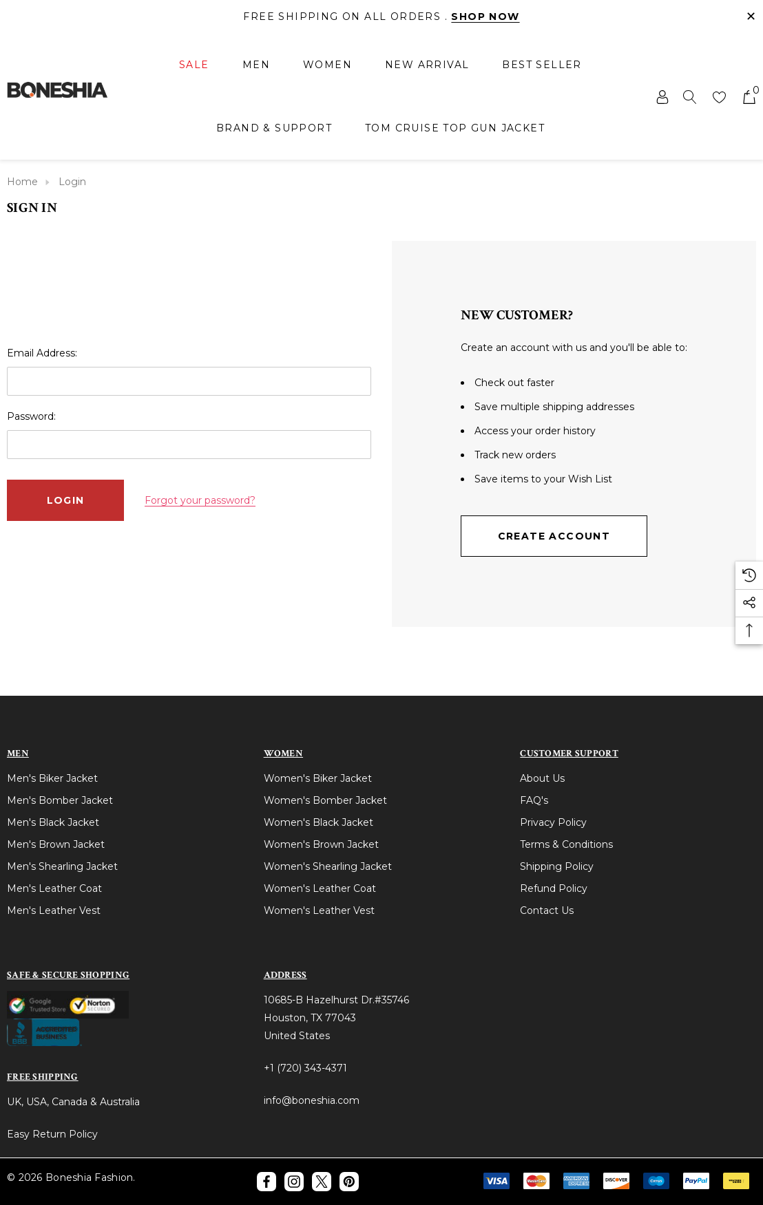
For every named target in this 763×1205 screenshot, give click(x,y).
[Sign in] (661, 96)
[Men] (256, 65)
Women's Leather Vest (319, 910)
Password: (31, 416)
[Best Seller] (541, 64)
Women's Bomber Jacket (325, 800)
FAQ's (534, 800)
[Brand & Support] (274, 128)
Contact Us (547, 910)
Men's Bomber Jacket (60, 800)
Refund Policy (553, 888)
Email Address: (42, 353)
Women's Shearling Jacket (328, 866)
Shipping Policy (557, 866)
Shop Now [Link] (485, 16)
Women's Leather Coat (320, 888)
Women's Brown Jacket (321, 844)
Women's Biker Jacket (318, 778)
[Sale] (194, 65)
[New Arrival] (426, 64)
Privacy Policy (553, 822)
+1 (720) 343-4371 (305, 1068)
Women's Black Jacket (318, 822)
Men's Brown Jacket (56, 844)
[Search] (690, 96)
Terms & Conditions (566, 844)
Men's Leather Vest (54, 910)
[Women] (327, 65)
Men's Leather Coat (54, 888)
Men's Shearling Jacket (62, 866)
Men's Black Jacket (53, 822)
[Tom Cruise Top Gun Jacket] (454, 128)
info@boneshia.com (311, 1100)
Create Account (554, 536)
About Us (542, 778)
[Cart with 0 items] (748, 96)
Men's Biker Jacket (52, 778)
